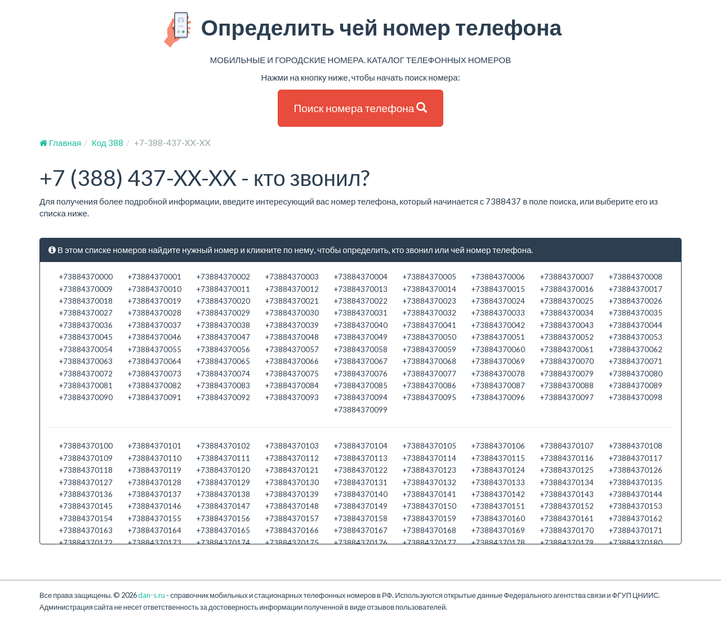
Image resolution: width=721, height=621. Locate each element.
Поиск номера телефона (361, 107)
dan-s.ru (151, 595)
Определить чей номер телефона (360, 30)
